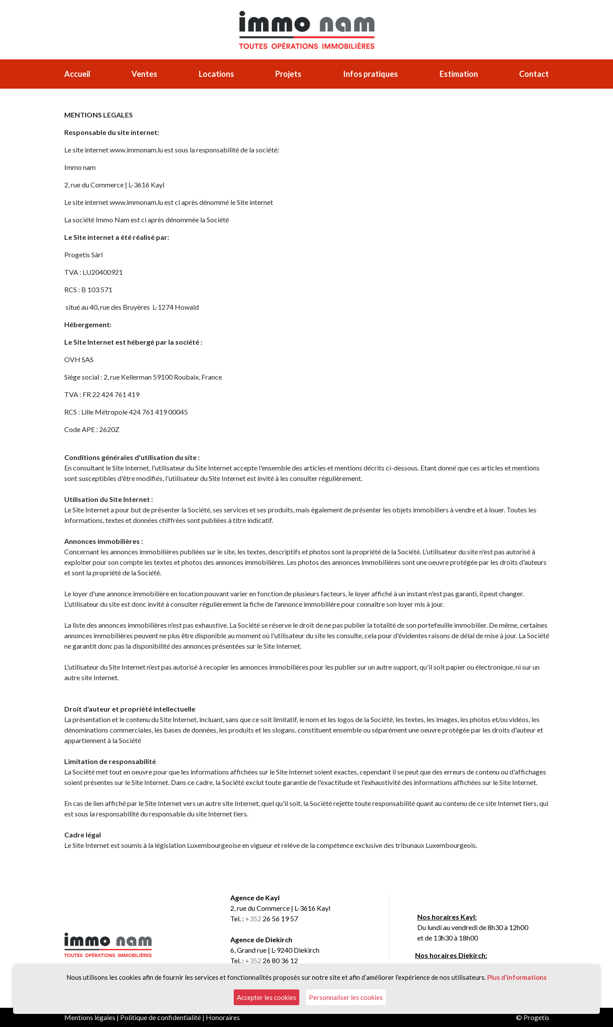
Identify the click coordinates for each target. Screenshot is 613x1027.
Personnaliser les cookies (346, 997)
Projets (288, 74)
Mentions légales (89, 1017)
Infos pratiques (370, 74)
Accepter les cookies (266, 997)
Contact (534, 74)
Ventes (144, 74)
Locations (216, 74)
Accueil (77, 74)
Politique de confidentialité (160, 1017)
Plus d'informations (517, 977)
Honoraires (223, 1017)
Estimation (459, 74)
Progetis (536, 1017)
